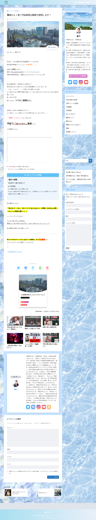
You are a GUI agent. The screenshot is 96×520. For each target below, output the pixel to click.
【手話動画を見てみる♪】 (15, 251)
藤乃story (69, 121)
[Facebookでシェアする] (25, 268)
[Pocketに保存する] (47, 268)
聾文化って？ (70, 117)
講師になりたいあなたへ (73, 125)
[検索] (90, 161)
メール (9, 456)
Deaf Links (71, 168)
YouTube (44, 409)
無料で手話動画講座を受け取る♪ (82, 2)
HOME (48, 512)
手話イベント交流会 (72, 103)
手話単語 (52, 311)
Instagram (38, 409)
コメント (10, 427)
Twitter (28, 409)
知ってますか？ (71, 114)
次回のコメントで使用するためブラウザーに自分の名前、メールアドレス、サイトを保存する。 (33, 472)
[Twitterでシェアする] (18, 268)
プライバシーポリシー (58, 515)
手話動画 (45, 311)
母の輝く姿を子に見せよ (73, 172)
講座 (57, 311)
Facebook (33, 409)
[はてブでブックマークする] (33, 268)
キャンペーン (70, 96)
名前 (9, 449)
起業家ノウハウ (71, 132)
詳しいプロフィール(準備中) (78, 76)
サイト (9, 464)
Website (49, 409)
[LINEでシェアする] (40, 268)
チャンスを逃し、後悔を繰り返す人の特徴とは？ (78, 181)
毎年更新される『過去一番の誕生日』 (77, 176)
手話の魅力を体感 (71, 100)
